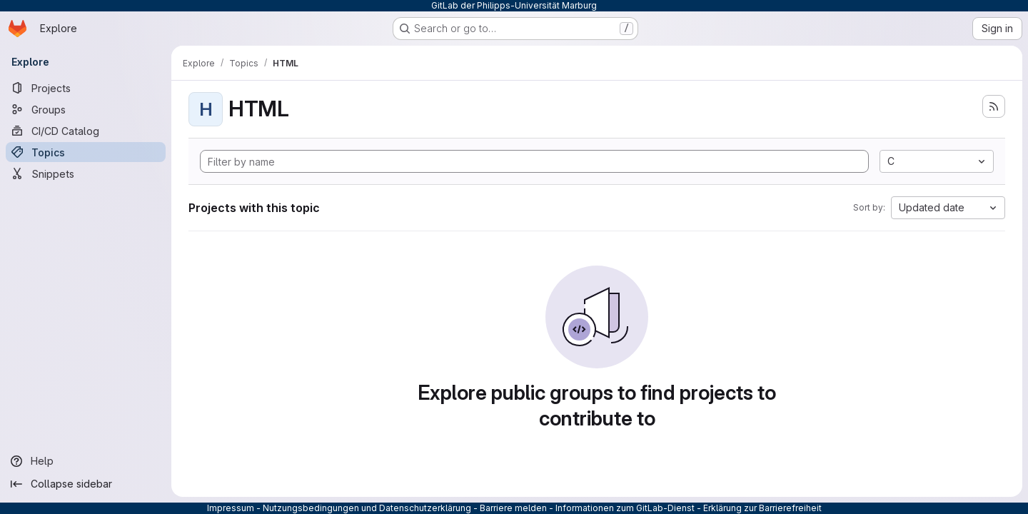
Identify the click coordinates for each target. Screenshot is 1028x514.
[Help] (86, 461)
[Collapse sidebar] (86, 484)
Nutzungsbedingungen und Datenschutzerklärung (367, 508)
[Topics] (86, 152)
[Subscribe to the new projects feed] (993, 106)
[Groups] (86, 109)
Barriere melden (513, 508)
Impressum (230, 508)
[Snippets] (86, 173)
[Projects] (86, 88)
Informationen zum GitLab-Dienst (625, 508)
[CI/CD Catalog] (86, 131)
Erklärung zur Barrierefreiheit (762, 508)
